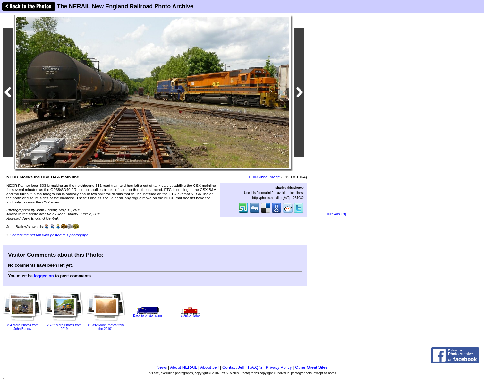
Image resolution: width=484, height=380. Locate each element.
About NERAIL (183, 367)
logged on (44, 275)
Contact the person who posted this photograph (49, 235)
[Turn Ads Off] (336, 214)
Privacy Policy (279, 367)
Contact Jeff (233, 367)
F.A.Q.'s (255, 367)
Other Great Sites (311, 367)
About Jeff (209, 367)
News (162, 367)
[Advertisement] (335, 113)
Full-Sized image (264, 177)
